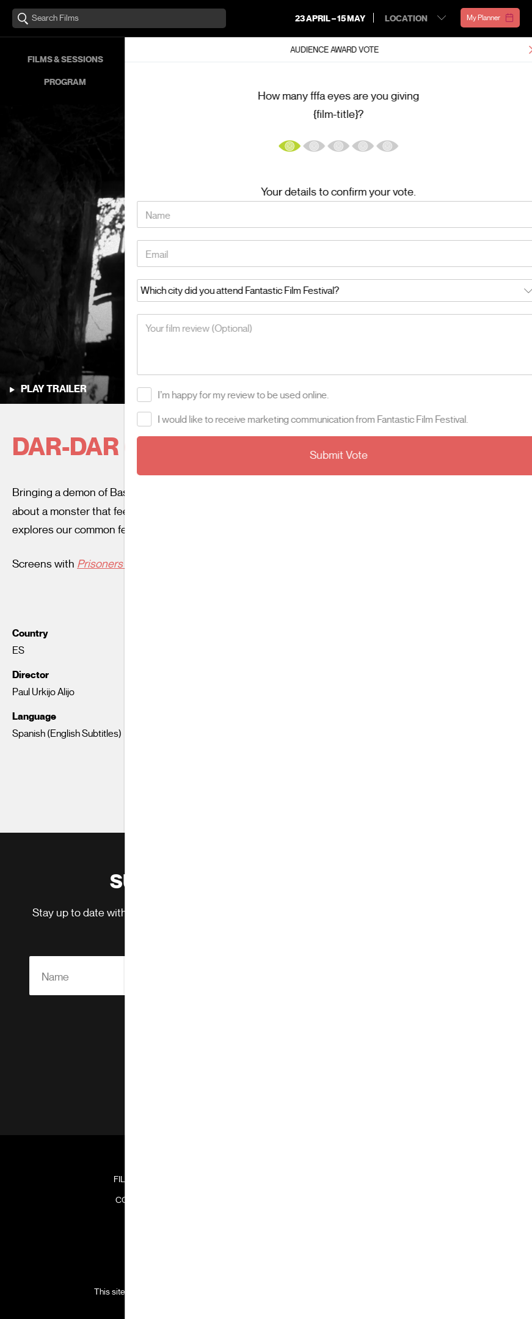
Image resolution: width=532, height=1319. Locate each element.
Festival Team (390, 1159)
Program (65, 82)
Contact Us (142, 1200)
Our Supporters (482, 59)
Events (403, 59)
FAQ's (389, 1179)
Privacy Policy (328, 1098)
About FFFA (443, 82)
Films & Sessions (65, 59)
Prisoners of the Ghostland (141, 564)
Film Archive (142, 1179)
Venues (177, 82)
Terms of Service (385, 1292)
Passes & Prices (177, 59)
